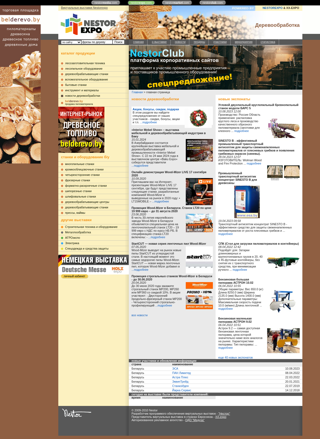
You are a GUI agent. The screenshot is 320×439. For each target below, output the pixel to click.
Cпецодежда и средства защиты (86, 248)
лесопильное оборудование (84, 68)
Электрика (72, 243)
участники (219, 41)
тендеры (199, 41)
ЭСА (175, 368)
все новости (140, 315)
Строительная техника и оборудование (91, 226)
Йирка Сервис (181, 390)
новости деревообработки (82, 95)
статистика (268, 41)
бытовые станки (76, 84)
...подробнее (148, 122)
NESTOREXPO (273, 7)
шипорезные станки (78, 191)
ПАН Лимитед (181, 373)
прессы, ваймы (75, 212)
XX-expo (220, 416)
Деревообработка (277, 25)
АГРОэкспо (72, 237)
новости (180, 41)
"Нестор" (224, 413)
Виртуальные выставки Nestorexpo (84, 7)
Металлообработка (78, 232)
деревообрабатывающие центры (87, 202)
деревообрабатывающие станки (86, 74)
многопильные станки (79, 164)
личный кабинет (74, 276)
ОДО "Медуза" (194, 420)
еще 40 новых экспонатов (235, 357)
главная (138, 41)
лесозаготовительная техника (85, 63)
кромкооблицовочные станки (84, 169)
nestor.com (105, 2)
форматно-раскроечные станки (86, 185)
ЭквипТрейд (180, 381)
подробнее (241, 131)
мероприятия (243, 41)
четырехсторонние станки (82, 174)
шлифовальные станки (80, 196)
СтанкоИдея (180, 386)
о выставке (159, 41)
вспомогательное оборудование (86, 79)
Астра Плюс (180, 377)
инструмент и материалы (82, 90)
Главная (137, 92)
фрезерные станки (77, 180)
